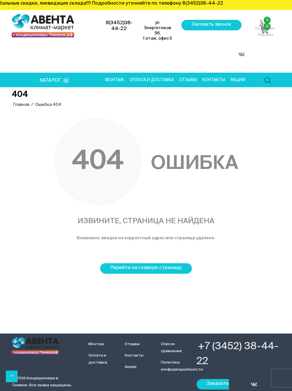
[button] (54, 80)
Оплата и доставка (151, 80)
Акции (237, 80)
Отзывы (188, 80)
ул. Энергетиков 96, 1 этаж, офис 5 (157, 31)
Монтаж (114, 80)
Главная (21, 105)
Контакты (213, 80)
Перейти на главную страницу (146, 268)
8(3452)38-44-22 (119, 25)
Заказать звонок (211, 24)
